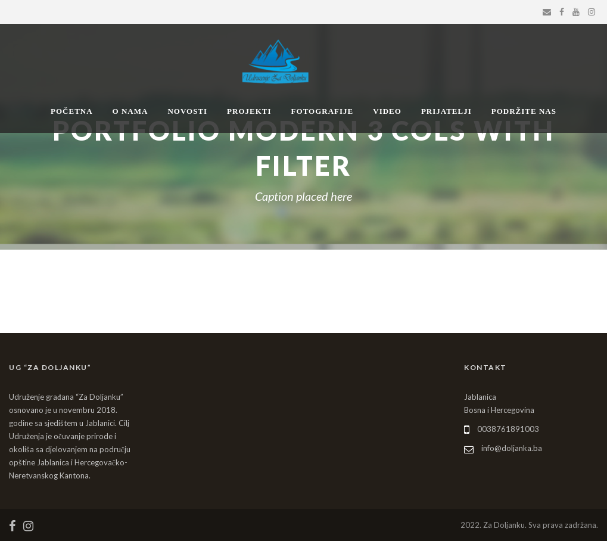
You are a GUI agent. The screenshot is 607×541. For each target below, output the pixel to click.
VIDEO (387, 111)
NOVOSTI (187, 111)
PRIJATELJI (446, 111)
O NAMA (130, 111)
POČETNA (72, 111)
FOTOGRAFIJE (322, 111)
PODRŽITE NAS (523, 111)
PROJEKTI (249, 111)
